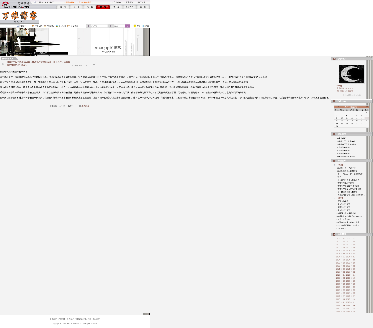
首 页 (63, 7)
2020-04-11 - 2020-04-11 (345, 275)
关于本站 (53, 319)
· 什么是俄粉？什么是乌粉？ (348, 180)
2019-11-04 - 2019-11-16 (345, 278)
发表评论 (85, 106)
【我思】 (340, 198)
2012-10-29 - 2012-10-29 (345, 311)
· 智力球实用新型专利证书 (347, 192)
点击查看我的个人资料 (352, 95)
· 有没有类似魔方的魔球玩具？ (349, 222)
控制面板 (50, 26)
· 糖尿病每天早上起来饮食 (346, 144)
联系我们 (129, 2)
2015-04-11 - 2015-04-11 (345, 302)
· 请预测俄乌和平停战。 (346, 183)
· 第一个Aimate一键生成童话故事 (350, 174)
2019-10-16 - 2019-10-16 (345, 281)
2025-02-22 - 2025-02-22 (345, 248)
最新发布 (342, 134)
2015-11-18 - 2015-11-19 (345, 299)
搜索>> (23, 26)
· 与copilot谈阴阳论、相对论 (348, 225)
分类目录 (342, 161)
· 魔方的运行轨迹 (343, 147)
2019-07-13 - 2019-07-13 (345, 284)
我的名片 (342, 59)
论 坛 (116, 7)
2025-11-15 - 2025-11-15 (345, 239)
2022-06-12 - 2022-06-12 (345, 266)
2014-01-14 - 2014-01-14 (345, 305)
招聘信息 (79, 319)
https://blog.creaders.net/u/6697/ (20, 53)
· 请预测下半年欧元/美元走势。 (349, 186)
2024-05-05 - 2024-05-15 (345, 257)
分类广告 (129, 7)
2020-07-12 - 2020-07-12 (345, 272)
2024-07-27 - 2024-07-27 (345, 251)
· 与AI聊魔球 (342, 228)
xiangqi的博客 (108, 48)
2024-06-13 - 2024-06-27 (345, 254)
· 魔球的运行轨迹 (343, 150)
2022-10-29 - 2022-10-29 (345, 263)
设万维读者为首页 (46, 2)
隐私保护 (96, 319)
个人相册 (62, 26)
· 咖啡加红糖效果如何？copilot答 (349, 216)
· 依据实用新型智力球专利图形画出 (351, 195)
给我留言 (74, 26)
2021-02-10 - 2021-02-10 (345, 269)
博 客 (103, 7)
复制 (36, 53)
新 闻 (76, 7)
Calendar (342, 101)
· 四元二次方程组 (343, 219)
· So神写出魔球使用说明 (345, 156)
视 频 (90, 7)
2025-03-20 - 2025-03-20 (345, 245)
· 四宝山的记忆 (342, 138)
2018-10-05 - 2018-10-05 (345, 293)
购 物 (143, 7)
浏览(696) (53, 106)
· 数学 (339, 177)
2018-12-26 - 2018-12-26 (345, 290)
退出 (147, 26)
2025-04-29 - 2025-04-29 (345, 242)
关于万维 (141, 2)
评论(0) (70, 106)
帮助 (139, 26)
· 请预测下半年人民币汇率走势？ (350, 189)
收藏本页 (43, 53)
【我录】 (340, 165)
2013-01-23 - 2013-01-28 (345, 308)
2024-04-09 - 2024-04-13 (345, 260)
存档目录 (342, 234)
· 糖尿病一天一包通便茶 (345, 141)
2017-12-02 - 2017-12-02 (345, 296)
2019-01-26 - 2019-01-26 (345, 287)
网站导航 (87, 319)
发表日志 (38, 26)
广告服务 (117, 2)
